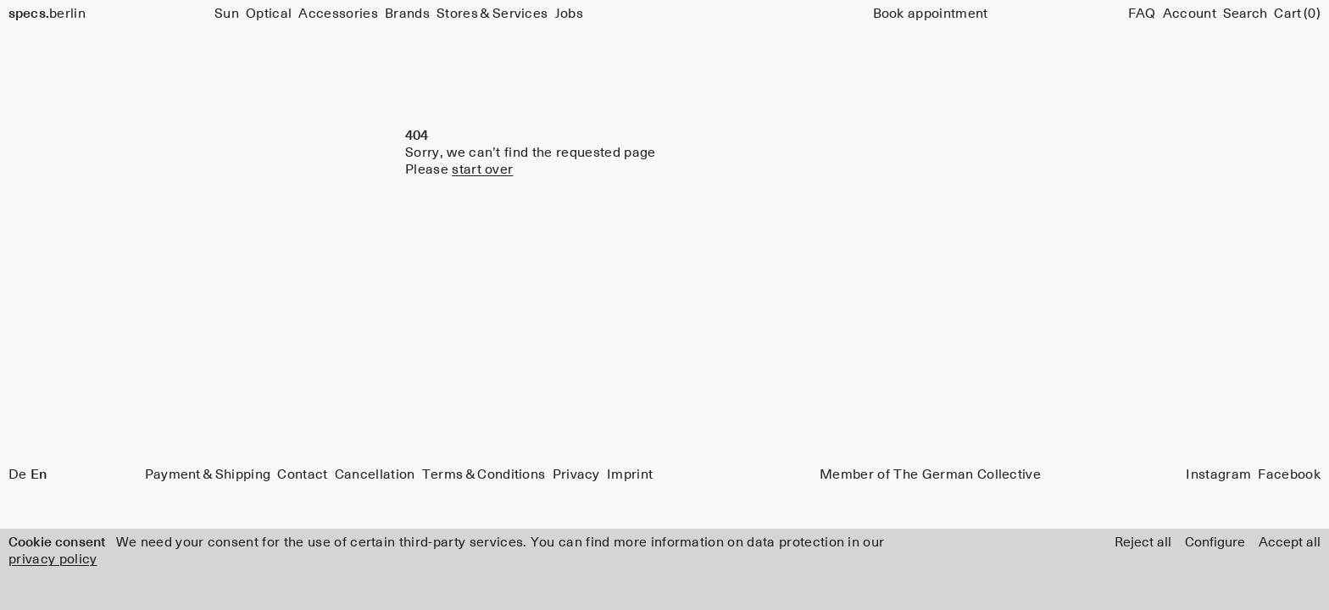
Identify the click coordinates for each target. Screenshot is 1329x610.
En (39, 474)
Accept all (1290, 542)
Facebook (1289, 474)
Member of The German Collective (930, 474)
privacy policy (52, 559)
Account (1189, 13)
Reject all (1143, 542)
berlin (47, 13)
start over (482, 169)
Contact (302, 474)
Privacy (576, 474)
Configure (1215, 542)
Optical (269, 13)
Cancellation (375, 474)
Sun (226, 13)
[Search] (1245, 13)
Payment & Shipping (208, 474)
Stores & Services (492, 13)
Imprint (630, 474)
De (17, 474)
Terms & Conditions (484, 474)
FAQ (1142, 13)
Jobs (569, 13)
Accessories (338, 13)
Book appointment (930, 13)
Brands (407, 13)
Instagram (1218, 474)
